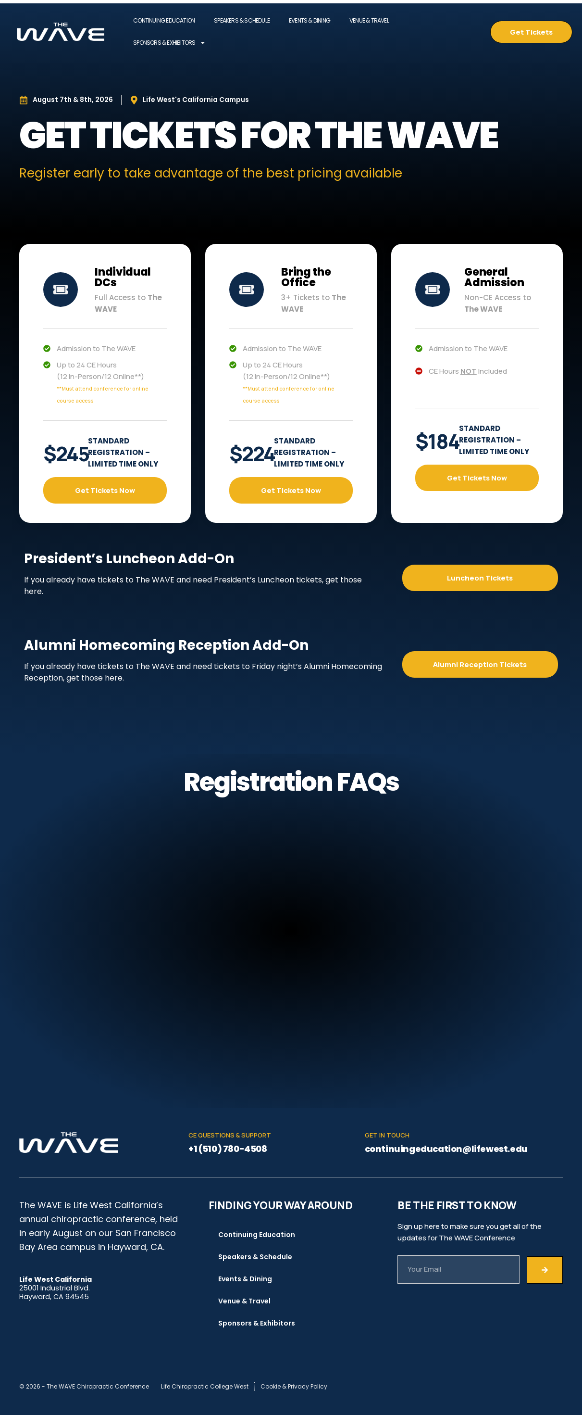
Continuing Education (164, 20)
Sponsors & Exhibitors (169, 43)
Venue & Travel (369, 20)
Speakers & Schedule (242, 20)
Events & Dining (309, 20)
